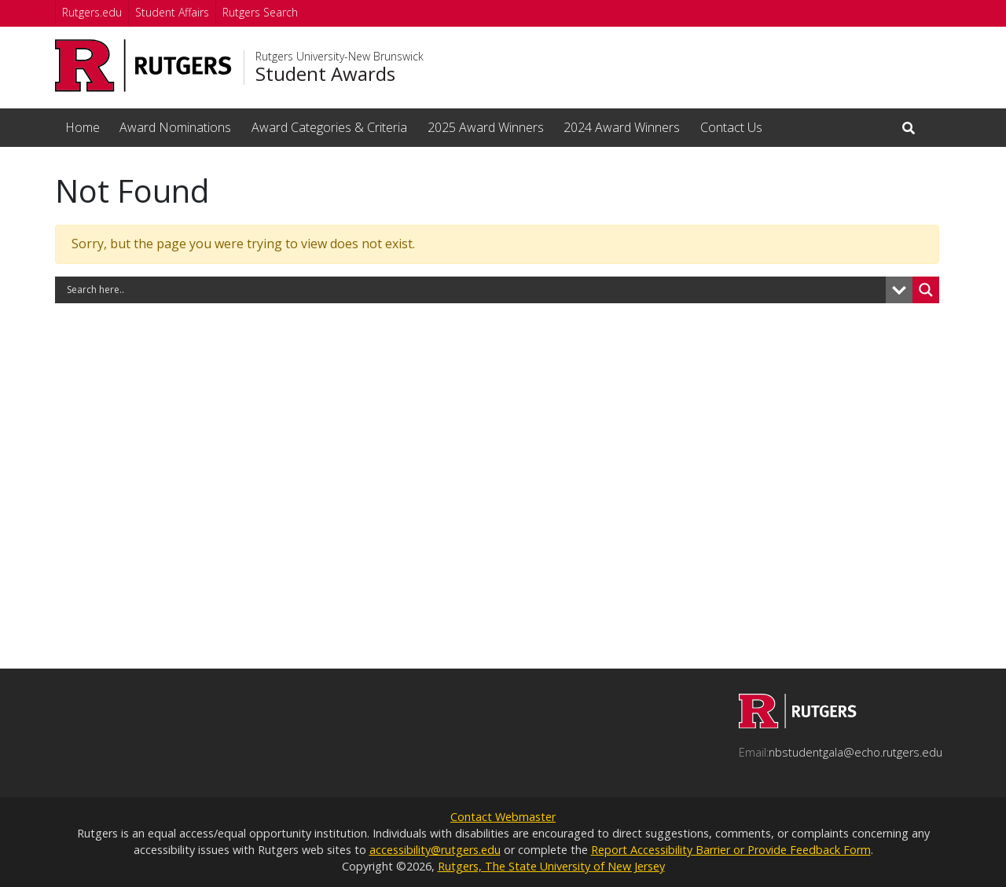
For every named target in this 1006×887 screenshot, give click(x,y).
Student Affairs (172, 12)
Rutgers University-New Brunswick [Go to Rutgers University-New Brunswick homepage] (339, 56)
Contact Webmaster (503, 816)
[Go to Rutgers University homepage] (143, 65)
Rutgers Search (260, 12)
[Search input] (474, 290)
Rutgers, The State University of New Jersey (551, 866)
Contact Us (731, 127)
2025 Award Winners (486, 127)
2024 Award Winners (622, 127)
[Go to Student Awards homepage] (798, 723)
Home (82, 127)
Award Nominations (175, 127)
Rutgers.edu (92, 12)
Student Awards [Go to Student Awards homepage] (325, 74)
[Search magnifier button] (925, 290)
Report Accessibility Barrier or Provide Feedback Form (731, 849)
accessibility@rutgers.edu (435, 849)
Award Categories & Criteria (329, 127)
